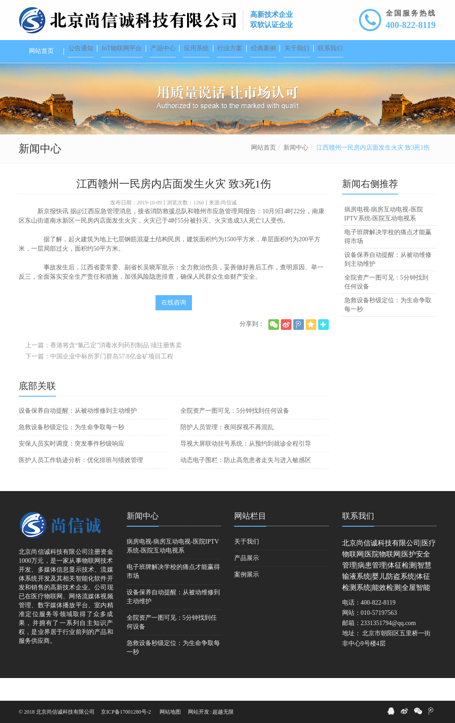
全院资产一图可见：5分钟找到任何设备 (234, 433)
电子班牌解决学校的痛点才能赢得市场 (387, 259)
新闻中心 (295, 170)
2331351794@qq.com (388, 645)
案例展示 (246, 597)
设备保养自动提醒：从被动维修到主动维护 (78, 433)
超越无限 (223, 712)
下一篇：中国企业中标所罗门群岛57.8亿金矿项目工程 (99, 379)
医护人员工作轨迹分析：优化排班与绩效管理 (81, 482)
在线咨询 (173, 325)
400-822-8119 (410, 25)
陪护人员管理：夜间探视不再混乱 (227, 450)
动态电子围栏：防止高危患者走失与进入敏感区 (245, 482)
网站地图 (170, 712)
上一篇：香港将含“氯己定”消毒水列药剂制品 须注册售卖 (103, 368)
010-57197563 (379, 635)
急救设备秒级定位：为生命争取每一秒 (71, 450)
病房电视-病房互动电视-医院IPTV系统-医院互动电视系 (383, 236)
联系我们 (358, 538)
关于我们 (246, 564)
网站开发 (198, 712)
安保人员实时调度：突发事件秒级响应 (71, 466)
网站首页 (263, 170)
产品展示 (246, 580)
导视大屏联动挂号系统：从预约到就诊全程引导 (245, 466)
